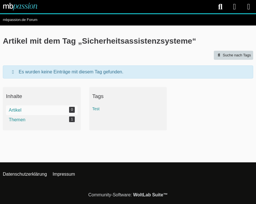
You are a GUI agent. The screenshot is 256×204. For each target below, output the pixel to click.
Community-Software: (128, 194)
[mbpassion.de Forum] (20, 6)
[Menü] (248, 6)
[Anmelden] (234, 6)
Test (96, 109)
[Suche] (220, 6)
